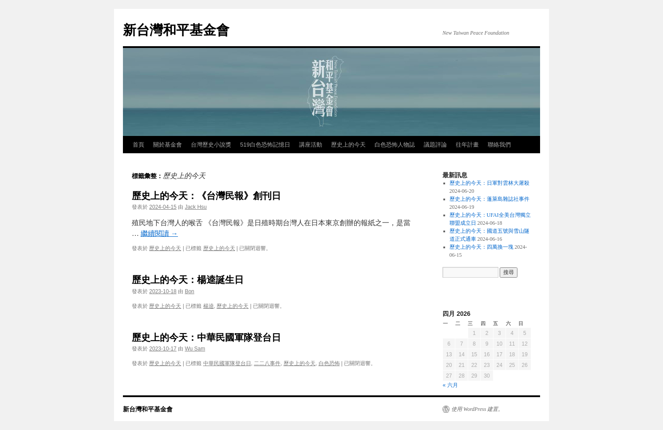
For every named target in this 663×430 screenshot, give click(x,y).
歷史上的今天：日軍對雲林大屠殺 (489, 183)
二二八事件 (267, 363)
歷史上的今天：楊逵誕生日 (188, 280)
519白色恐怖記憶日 (265, 144)
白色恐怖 (329, 363)
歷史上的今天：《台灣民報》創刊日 (206, 196)
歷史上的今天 (348, 144)
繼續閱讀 (159, 233)
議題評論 (435, 144)
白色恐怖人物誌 (395, 144)
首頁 (138, 144)
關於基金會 (167, 144)
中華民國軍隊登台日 (227, 363)
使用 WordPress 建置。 (477, 409)
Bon (189, 291)
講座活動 (310, 144)
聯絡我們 (499, 144)
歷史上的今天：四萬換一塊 (481, 247)
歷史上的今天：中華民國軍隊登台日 (206, 337)
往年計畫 (467, 144)
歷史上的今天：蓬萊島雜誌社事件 (489, 199)
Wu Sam (195, 349)
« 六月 (450, 385)
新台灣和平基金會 (176, 30)
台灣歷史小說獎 (211, 144)
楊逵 (208, 306)
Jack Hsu (195, 207)
